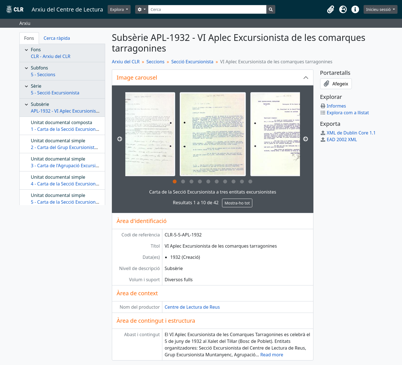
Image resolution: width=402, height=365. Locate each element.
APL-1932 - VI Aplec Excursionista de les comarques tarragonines (99, 111)
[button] (330, 9)
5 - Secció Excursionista (55, 93)
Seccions (155, 62)
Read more (271, 355)
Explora (117, 9)
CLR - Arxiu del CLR (50, 56)
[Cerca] (207, 9)
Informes (333, 106)
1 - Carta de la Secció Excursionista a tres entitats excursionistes (97, 129)
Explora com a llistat (344, 113)
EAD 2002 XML (338, 139)
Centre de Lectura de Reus (192, 307)
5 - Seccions (43, 74)
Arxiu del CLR (126, 62)
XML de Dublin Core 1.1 (348, 133)
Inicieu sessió (379, 9)
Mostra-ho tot (237, 203)
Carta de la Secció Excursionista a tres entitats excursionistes (212, 192)
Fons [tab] (29, 38)
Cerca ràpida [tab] (57, 38)
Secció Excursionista (192, 62)
